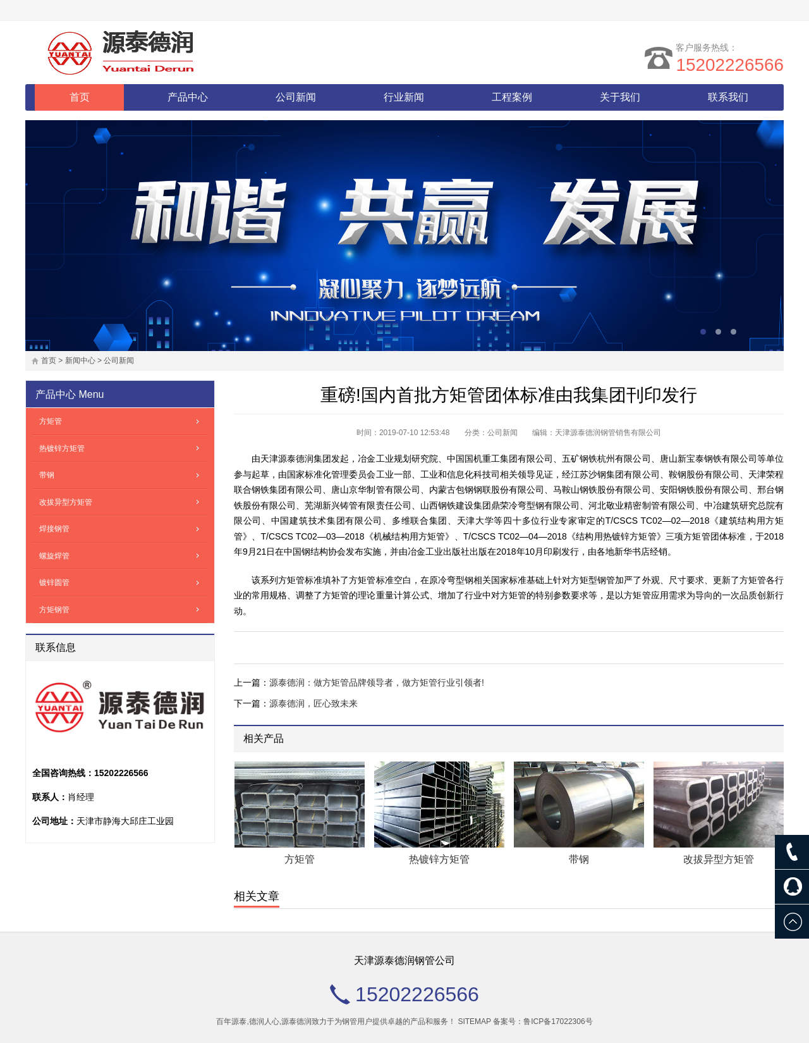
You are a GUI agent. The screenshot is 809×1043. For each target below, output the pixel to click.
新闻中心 (80, 360)
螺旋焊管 (54, 556)
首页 (80, 97)
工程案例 (512, 97)
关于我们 (620, 97)
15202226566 (730, 65)
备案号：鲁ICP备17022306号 (542, 1021)
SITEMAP (474, 1021)
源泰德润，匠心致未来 (313, 703)
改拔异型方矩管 (718, 859)
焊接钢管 (54, 528)
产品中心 (187, 97)
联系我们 (728, 97)
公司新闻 (296, 97)
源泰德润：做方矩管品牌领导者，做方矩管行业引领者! (376, 682)
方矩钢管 (54, 609)
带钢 (579, 859)
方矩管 (299, 859)
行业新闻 (404, 97)
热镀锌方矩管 (439, 859)
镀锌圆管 (54, 582)
